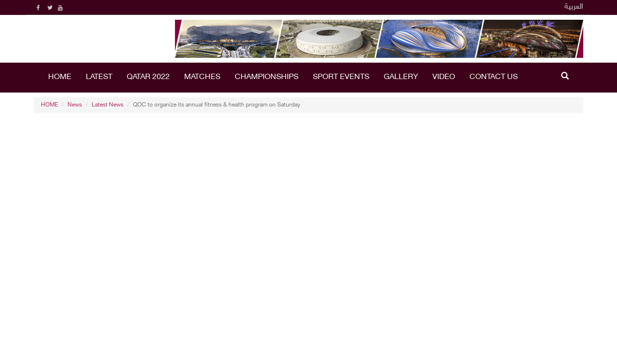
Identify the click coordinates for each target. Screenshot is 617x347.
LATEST (99, 77)
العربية (573, 7)
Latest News (107, 105)
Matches (202, 77)
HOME (59, 77)
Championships (266, 77)
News (74, 105)
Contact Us (493, 77)
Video (443, 77)
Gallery (401, 77)
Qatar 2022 (148, 77)
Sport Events (341, 77)
